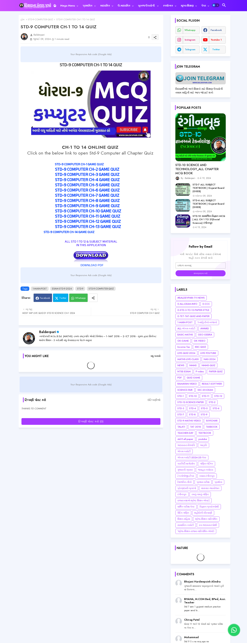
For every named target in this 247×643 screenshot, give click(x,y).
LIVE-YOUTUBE (208, 353)
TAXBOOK (212, 427)
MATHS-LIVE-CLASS (188, 359)
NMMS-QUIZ (208, 365)
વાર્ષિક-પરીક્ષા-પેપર (186, 506)
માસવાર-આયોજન (210, 488)
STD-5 (204, 408)
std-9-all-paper (185, 439)
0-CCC (206, 304)
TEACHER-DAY (185, 433)
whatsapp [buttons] (190, 30)
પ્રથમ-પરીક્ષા (203, 482)
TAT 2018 (195, 427)
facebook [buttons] (216, 30)
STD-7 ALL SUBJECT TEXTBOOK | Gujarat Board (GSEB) (208, 188)
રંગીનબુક (182, 494)
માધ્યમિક (105, 5)
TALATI (181, 427)
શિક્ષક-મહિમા (183, 519)
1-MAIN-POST (40, 288)
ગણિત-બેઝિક (206, 463)
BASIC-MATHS (185, 334)
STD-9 (80, 288)
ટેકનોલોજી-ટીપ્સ (185, 476)
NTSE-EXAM (184, 371)
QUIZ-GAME (193, 377)
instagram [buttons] (190, 40)
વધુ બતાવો (155, 356)
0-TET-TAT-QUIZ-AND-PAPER (193, 316)
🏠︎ (55, 5)
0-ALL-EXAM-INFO (187, 304)
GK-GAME (183, 341)
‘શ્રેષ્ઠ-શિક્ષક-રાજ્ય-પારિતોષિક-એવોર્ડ (195, 531)
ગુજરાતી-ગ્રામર (185, 470)
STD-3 (180, 408)
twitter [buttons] (216, 49)
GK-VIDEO (199, 341)
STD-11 (205, 396)
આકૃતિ (203, 445)
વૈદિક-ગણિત (183, 513)
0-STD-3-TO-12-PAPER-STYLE (193, 310)
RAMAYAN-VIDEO (187, 384)
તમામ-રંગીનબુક (207, 476)
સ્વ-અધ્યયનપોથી (208, 525)
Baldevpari (47, 332)
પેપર (203, 5)
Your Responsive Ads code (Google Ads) (91, 54)
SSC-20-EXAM (205, 390)
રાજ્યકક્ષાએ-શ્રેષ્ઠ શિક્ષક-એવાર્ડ (193, 500)
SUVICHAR (212, 420)
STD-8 (192, 414)
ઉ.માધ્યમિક (124, 5)
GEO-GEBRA (205, 334)
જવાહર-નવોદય (205, 470)
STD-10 (193, 396)
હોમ (22, 19)
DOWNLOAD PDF (92, 265)
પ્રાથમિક (88, 5)
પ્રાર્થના (218, 482)
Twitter (62, 298)
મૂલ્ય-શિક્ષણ (187, 5)
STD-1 (180, 396)
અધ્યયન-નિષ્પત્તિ (186, 445)
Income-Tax (183, 347)
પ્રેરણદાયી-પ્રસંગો (186, 488)
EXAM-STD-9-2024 (62, 288)
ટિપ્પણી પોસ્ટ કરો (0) (90, 421)
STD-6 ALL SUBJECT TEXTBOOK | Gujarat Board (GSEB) (208, 204)
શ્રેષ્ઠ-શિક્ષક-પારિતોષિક (206, 519)
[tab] (54, 5)
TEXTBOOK (204, 433)
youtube (202, 439)
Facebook (45, 298)
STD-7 (180, 414)
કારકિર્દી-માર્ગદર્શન (186, 463)
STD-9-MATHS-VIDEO (189, 420)
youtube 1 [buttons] (216, 40)
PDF (179, 377)
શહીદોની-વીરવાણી (203, 513)
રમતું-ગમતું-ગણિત (200, 494)
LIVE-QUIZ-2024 (186, 353)
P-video (200, 371)
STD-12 (218, 396)
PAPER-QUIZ (216, 371)
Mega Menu (67, 5)
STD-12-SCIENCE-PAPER (190, 402)
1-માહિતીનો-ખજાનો (207, 322)
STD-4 (192, 408)
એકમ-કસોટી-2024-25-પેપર (191, 457)
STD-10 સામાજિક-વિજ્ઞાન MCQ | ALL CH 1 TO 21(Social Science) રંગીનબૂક (209, 219)
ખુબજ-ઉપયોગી (146, 5)
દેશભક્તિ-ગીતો (184, 482)
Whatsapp (80, 298)
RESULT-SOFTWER (212, 384)
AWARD (204, 328)
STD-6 (216, 408)
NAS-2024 (209, 359)
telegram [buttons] (190, 49)
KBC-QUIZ (200, 347)
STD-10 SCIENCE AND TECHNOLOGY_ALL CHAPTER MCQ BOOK (197, 169)
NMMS (193, 365)
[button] (215, 5)
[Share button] (93, 298)
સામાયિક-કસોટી (185, 525)
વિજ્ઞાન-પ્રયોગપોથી (209, 506)
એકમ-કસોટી (184, 451)
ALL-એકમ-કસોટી (186, 328)
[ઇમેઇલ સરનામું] (201, 265)
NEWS (180, 365)
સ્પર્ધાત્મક (168, 5)
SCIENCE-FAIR (185, 390)
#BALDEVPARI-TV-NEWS (191, 298)
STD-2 (212, 402)
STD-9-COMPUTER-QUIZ (40, 19)
